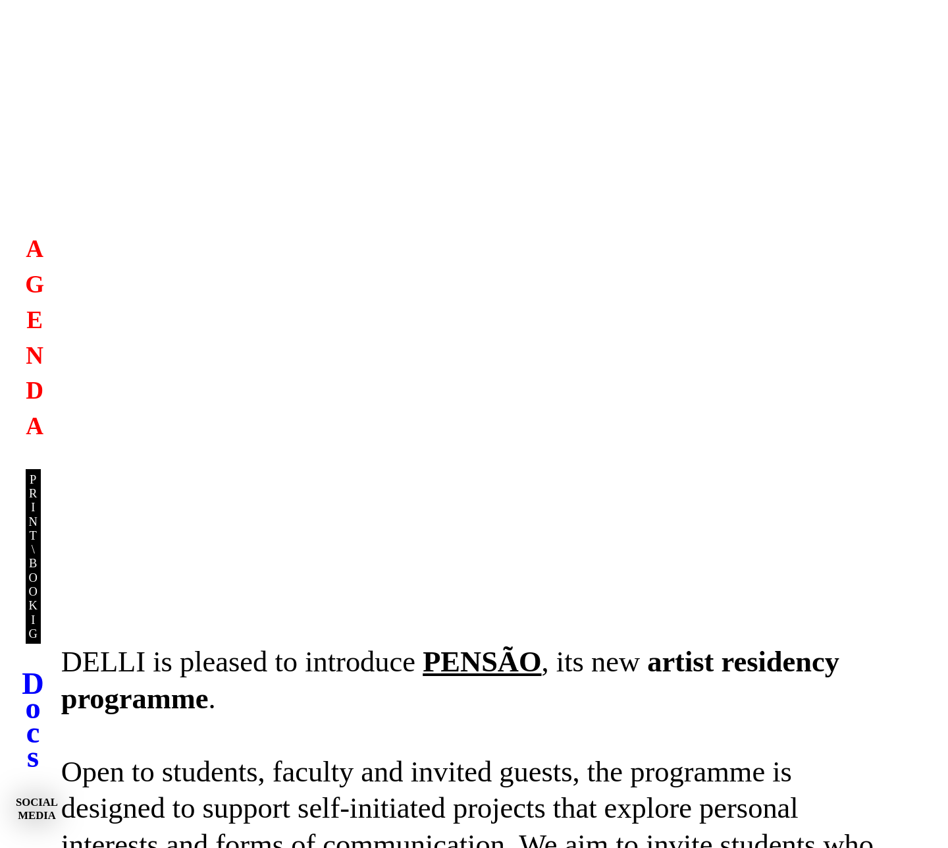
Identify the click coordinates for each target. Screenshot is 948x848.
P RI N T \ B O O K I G (33, 556)
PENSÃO (482, 661)
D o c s (32, 720)
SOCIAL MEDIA (37, 809)
